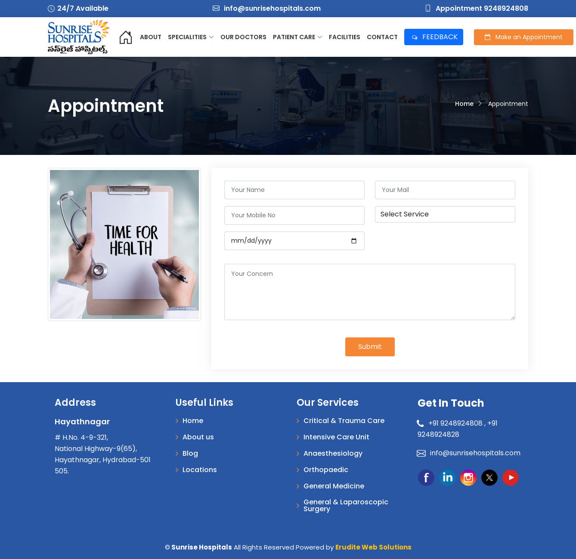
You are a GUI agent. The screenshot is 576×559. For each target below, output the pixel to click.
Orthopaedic (325, 469)
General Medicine (333, 486)
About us (198, 437)
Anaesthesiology (332, 453)
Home (464, 103)
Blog (190, 453)
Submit (370, 347)
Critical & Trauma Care (343, 420)
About (150, 37)
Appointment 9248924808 (476, 8)
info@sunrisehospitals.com (267, 8)
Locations (200, 469)
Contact (382, 37)
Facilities (344, 37)
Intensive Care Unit (336, 437)
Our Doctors (243, 37)
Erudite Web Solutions (373, 547)
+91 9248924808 (451, 423)
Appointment (524, 37)
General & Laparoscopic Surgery (345, 506)
